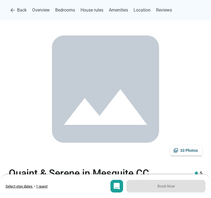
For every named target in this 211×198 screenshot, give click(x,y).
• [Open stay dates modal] (20, 186)
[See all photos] (186, 150)
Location (142, 10)
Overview (41, 10)
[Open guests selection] (42, 186)
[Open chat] (116, 186)
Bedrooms (65, 10)
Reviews (164, 10)
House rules (91, 10)
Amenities (118, 10)
